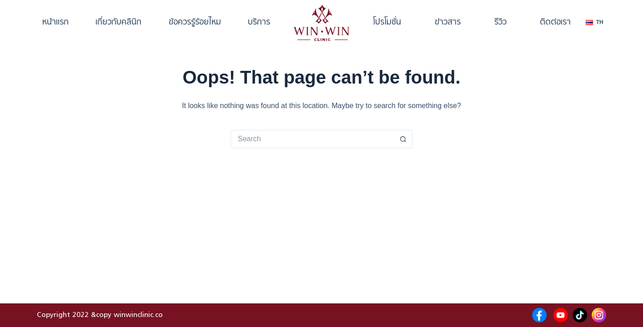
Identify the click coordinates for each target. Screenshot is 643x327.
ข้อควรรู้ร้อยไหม (195, 22)
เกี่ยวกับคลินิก (118, 22)
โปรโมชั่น (387, 22)
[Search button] (403, 139)
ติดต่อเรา (555, 22)
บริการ (259, 22)
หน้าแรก (55, 22)
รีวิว (500, 22)
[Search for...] (312, 139)
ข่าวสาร (448, 22)
